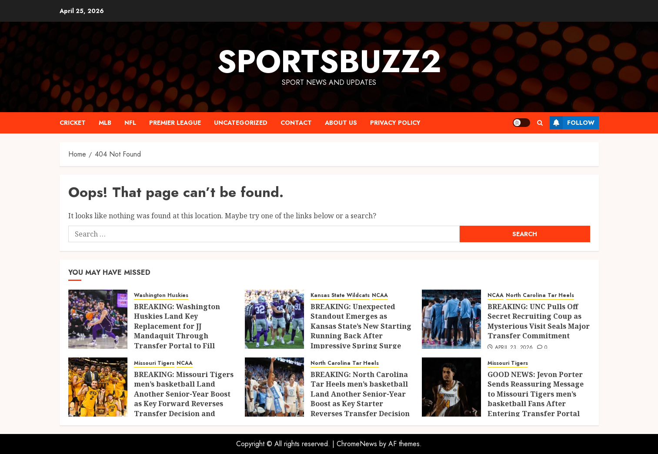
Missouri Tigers (154, 363)
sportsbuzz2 (329, 61)
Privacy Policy (395, 122)
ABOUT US (341, 122)
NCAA (380, 295)
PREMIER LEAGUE (175, 122)
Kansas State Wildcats (340, 295)
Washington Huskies (161, 295)
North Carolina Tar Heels (540, 295)
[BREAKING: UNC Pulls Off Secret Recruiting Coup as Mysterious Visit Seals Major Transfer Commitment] (451, 319)
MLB (105, 122)
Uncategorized (240, 122)
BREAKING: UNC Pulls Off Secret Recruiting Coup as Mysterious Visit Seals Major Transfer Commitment (539, 321)
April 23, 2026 (514, 347)
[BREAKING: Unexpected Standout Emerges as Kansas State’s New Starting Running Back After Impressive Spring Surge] (274, 319)
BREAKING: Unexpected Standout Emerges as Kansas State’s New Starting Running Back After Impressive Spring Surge (361, 326)
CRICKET (73, 122)
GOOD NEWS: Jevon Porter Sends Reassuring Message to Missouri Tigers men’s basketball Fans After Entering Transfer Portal (536, 394)
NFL (130, 122)
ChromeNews (357, 444)
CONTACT (296, 122)
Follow (572, 122)
